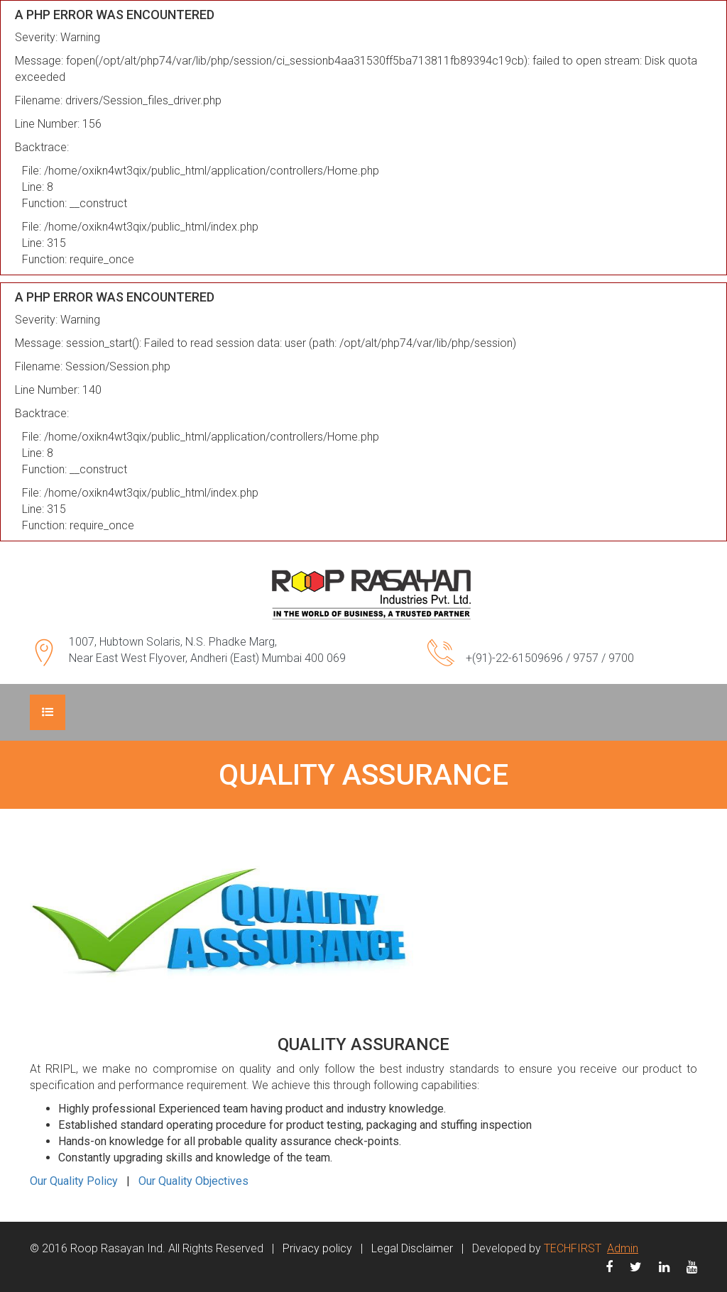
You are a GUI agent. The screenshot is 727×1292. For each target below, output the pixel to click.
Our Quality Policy (74, 1181)
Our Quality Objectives (193, 1181)
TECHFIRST (572, 1248)
